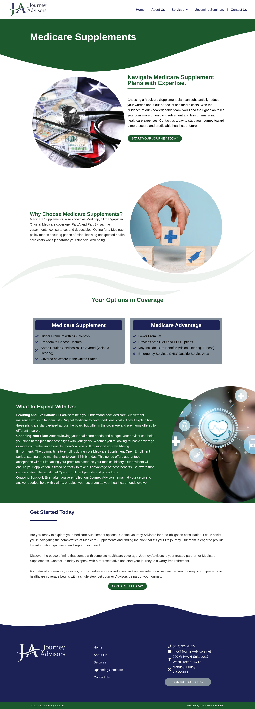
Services (180, 9)
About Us (158, 9)
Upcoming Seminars (209, 9)
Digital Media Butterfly (211, 705)
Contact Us (239, 9)
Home (140, 9)
